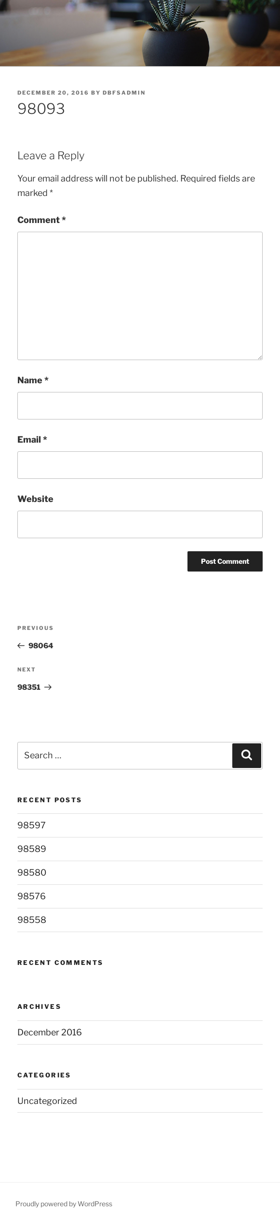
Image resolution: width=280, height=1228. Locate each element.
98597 (31, 825)
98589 (31, 849)
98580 (31, 872)
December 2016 (49, 1032)
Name (33, 380)
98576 (31, 896)
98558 (31, 920)
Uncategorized (47, 1101)
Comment (41, 220)
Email (32, 439)
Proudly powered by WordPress (63, 1204)
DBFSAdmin (124, 92)
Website (35, 499)
